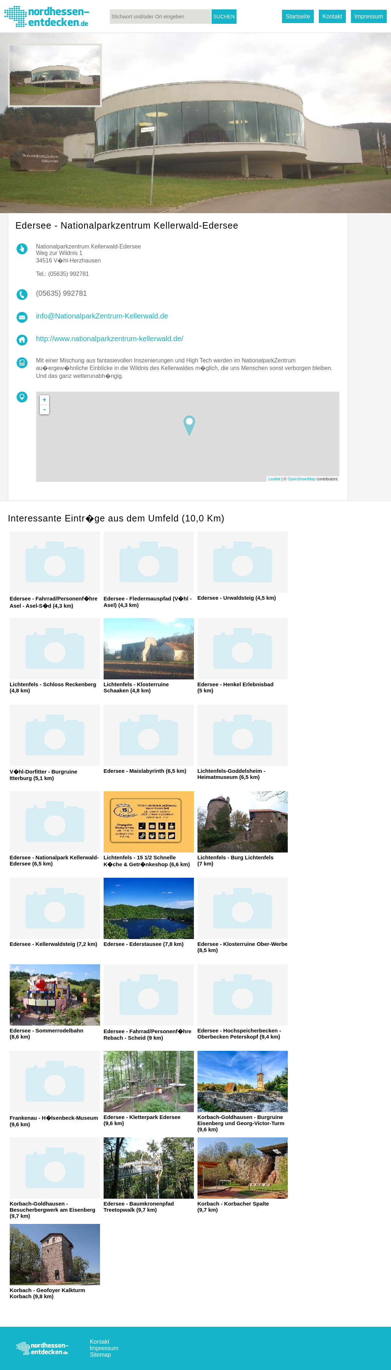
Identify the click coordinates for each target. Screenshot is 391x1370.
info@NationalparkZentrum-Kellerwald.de (102, 316)
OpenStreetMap (301, 479)
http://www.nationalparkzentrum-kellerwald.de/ (109, 339)
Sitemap (100, 1355)
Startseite (298, 16)
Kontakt (332, 16)
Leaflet (274, 479)
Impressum (369, 16)
